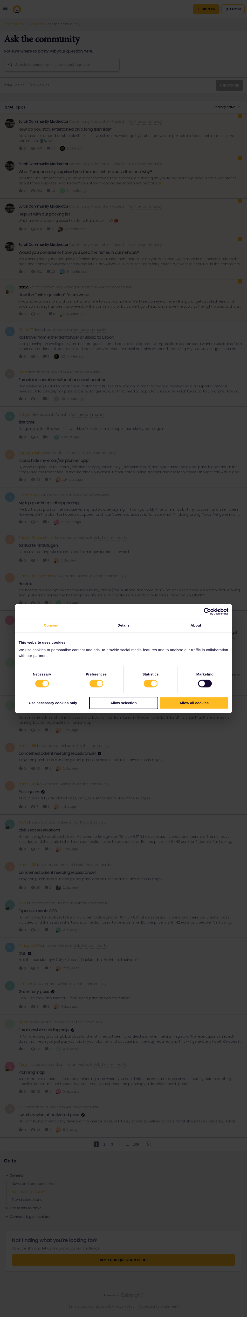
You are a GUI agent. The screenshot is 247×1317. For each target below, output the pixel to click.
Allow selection (123, 703)
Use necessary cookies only (53, 703)
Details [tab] (123, 625)
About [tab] (196, 625)
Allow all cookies (194, 703)
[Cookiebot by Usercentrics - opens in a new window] (207, 611)
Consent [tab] (51, 625)
